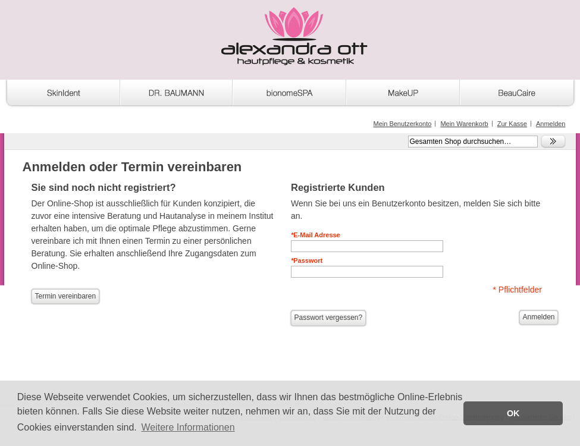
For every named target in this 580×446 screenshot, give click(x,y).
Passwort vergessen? (328, 317)
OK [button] (513, 413)
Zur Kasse (512, 123)
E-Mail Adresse (315, 234)
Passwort (306, 260)
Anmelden (551, 123)
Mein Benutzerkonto (402, 123)
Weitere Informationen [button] (187, 427)
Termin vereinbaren (65, 296)
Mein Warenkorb (464, 123)
